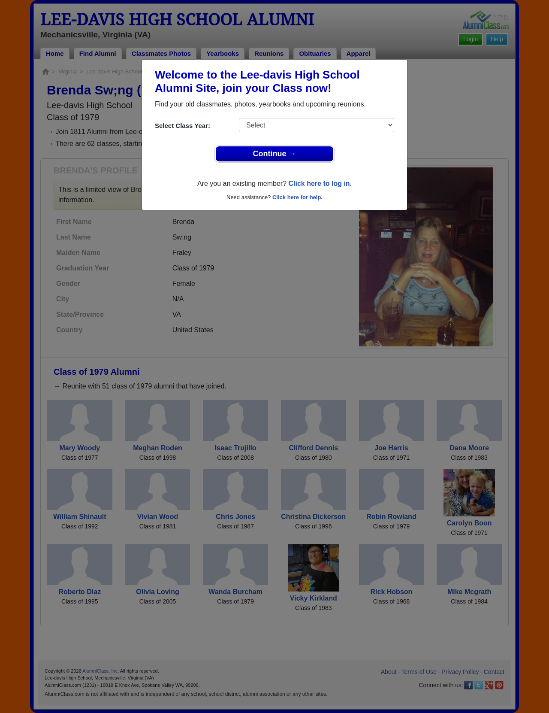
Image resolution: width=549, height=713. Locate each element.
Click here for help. (297, 197)
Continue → (274, 153)
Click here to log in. (320, 183)
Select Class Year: (182, 125)
